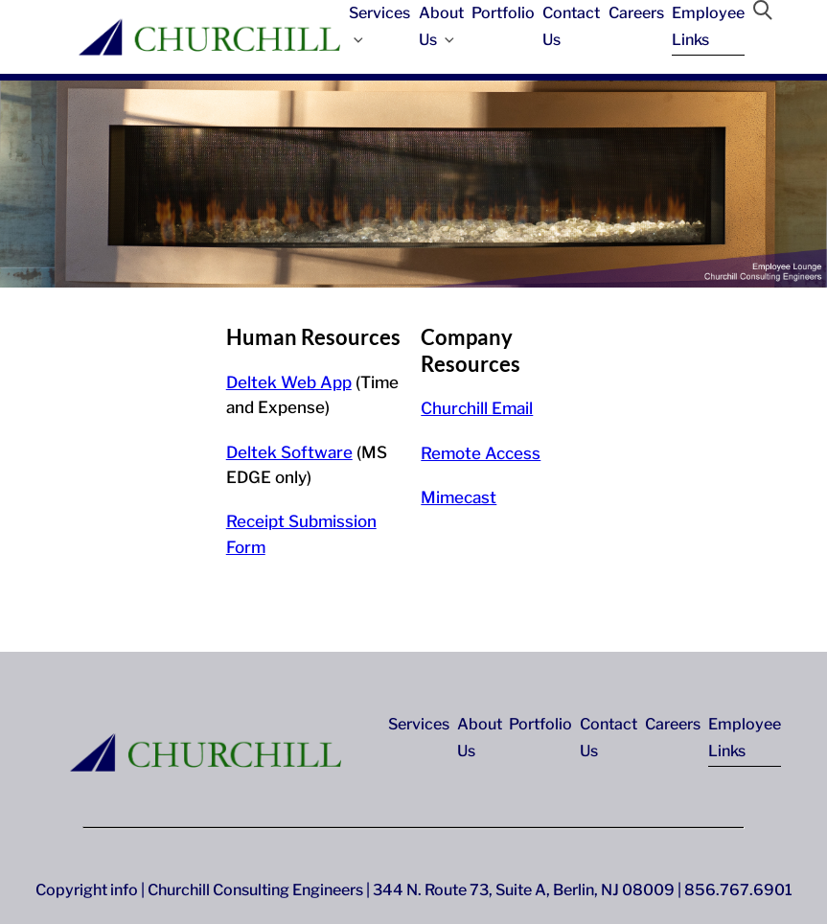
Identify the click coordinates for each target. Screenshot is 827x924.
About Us (441, 26)
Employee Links (708, 26)
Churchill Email (477, 408)
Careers (636, 13)
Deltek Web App (289, 382)
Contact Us (571, 26)
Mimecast (458, 497)
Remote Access (480, 453)
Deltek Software (289, 452)
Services (379, 24)
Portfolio (503, 13)
